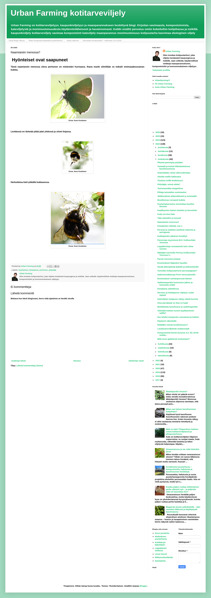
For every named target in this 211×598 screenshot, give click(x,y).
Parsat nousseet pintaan (169, 259)
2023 (158, 144)
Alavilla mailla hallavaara (169, 176)
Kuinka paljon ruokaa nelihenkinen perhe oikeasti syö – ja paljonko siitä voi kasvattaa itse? (182, 489)
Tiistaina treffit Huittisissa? (170, 180)
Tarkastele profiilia (161, 70)
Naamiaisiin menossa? (168, 222)
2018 (158, 376)
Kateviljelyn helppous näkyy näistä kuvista (177, 299)
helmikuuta (163, 352)
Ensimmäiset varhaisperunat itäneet (174, 278)
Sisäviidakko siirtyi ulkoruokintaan (173, 173)
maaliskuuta (164, 348)
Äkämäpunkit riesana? (176, 391)
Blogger (143, 586)
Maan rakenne (73, 40)
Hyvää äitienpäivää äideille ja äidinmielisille (178, 267)
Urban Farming (173, 51)
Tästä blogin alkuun (17, 40)
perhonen (44, 270)
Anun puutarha (162, 533)
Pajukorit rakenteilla (167, 321)
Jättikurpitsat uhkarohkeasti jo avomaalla (177, 196)
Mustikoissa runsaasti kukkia (171, 200)
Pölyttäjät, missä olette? (168, 184)
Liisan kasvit (161, 554)
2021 (158, 364)
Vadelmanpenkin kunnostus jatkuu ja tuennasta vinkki (175, 283)
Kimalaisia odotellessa (168, 289)
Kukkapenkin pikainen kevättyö (172, 236)
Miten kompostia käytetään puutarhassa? (46, 40)
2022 (158, 360)
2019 (158, 372)
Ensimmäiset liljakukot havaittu (172, 263)
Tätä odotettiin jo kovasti (169, 218)
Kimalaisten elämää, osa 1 (169, 226)
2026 (158, 132)
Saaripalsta (160, 561)
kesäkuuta (163, 155)
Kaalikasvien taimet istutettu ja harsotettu (177, 210)
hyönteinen (23, 270)
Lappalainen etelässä (161, 549)
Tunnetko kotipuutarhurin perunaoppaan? (177, 271)
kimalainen (34, 270)
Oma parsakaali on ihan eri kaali (172, 303)
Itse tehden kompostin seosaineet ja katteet (178, 317)
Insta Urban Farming (164, 87)
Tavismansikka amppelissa (170, 188)
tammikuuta (164, 355)
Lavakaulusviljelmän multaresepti (173, 329)
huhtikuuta (163, 344)
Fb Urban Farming (163, 84)
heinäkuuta (163, 151)
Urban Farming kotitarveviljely (68, 12)
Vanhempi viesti (136, 361)
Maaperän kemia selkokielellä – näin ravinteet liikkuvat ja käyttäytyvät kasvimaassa (183, 509)
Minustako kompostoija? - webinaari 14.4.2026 (102, 40)
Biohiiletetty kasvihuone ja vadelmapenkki (177, 307)
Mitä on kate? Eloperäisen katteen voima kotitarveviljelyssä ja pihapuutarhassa (182, 431)
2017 (158, 380)
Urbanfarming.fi (162, 80)
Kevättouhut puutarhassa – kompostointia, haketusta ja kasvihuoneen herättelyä (179, 469)
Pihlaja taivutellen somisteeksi (171, 192)
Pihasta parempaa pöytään (170, 162)
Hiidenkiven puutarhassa (161, 537)
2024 (158, 140)
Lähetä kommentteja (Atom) (29, 365)
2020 (158, 368)
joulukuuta (163, 147)
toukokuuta (163, 159)
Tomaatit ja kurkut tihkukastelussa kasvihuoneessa (173, 167)
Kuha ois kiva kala (166, 214)
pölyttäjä (52, 270)
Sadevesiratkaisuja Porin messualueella (176, 274)
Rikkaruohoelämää (164, 557)
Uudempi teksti (18, 361)
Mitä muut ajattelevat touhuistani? (173, 339)
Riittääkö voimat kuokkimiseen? (172, 325)
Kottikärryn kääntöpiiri (160, 543)
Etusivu (77, 361)
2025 (158, 136)
